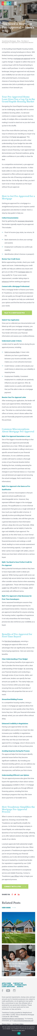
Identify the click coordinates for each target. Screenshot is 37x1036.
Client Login (7, 985)
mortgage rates (23, 272)
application (28, 329)
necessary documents (25, 221)
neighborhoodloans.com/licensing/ (13, 1019)
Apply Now (6, 983)
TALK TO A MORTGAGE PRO (14, 313)
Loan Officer (14, 876)
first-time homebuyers (12, 641)
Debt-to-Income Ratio (12, 352)
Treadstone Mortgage (9, 4)
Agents (20, 986)
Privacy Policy (6, 1024)
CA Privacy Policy (17, 1024)
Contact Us (18, 983)
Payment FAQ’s (20, 985)
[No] (35, 1030)
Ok (19, 1033)
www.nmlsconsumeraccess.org (23, 1020)
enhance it (5, 281)
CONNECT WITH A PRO (12, 886)
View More (6, 907)
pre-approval (21, 137)
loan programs (7, 785)
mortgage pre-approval (22, 58)
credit (4, 588)
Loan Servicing (8, 986)
